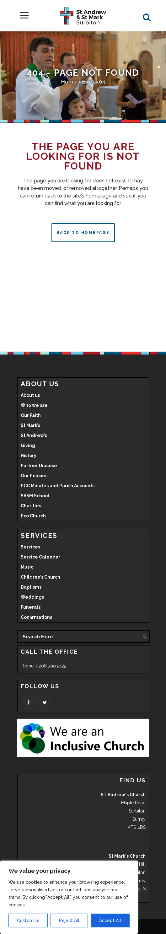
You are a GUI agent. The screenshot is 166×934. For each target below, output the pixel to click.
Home (69, 81)
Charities (31, 505)
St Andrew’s (34, 435)
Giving (28, 445)
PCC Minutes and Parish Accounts (57, 485)
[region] (69, 897)
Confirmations (36, 617)
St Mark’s (30, 425)
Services (30, 546)
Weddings (32, 597)
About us (30, 395)
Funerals (30, 607)
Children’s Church (40, 577)
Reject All (69, 920)
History (28, 455)
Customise (28, 920)
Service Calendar (40, 556)
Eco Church (33, 515)
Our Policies (34, 475)
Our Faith (31, 415)
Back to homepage (83, 232)
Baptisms (31, 587)
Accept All (110, 920)
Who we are (34, 405)
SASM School (35, 495)
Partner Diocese (39, 465)
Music (27, 567)
